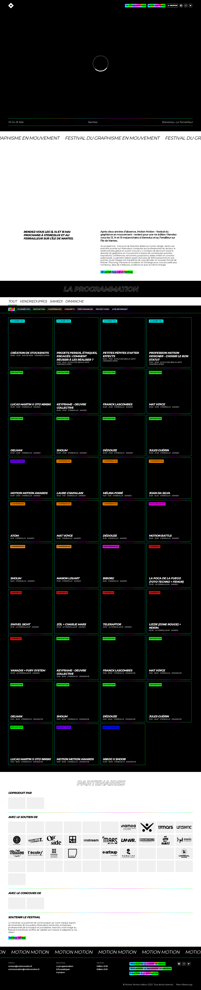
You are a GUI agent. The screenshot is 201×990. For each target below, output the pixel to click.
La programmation (64, 966)
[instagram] (185, 5)
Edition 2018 (102, 966)
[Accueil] (11, 5)
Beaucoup (187, 984)
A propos (60, 972)
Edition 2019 (102, 969)
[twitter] (190, 5)
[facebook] (181, 5)
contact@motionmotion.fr (20, 966)
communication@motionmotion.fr (24, 969)
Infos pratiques (63, 969)
